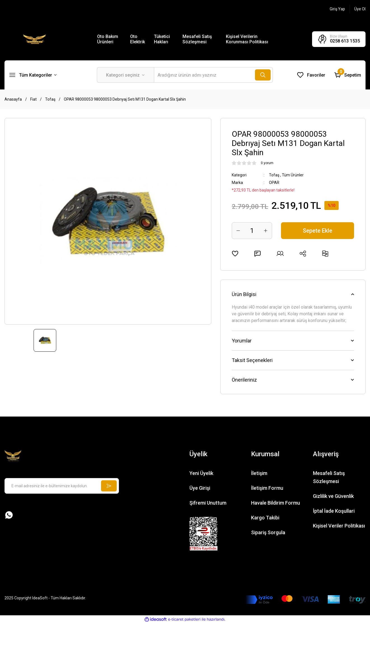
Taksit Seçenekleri (252, 360)
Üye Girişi (199, 488)
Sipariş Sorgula (268, 532)
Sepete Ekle (317, 230)
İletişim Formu (267, 488)
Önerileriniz (244, 380)
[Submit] (109, 485)
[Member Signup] (360, 8)
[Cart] (347, 75)
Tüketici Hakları (162, 39)
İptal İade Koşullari (334, 511)
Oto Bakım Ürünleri (107, 39)
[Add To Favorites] (235, 253)
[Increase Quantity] (266, 231)
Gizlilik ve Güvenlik (333, 496)
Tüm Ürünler (293, 175)
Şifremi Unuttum (207, 503)
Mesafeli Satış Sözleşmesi (197, 39)
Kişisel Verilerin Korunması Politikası (247, 39)
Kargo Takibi (265, 518)
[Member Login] (337, 8)
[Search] (213, 75)
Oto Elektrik (137, 39)
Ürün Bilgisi (244, 294)
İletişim (259, 473)
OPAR (274, 182)
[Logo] (34, 39)
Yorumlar (242, 341)
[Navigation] (33, 74)
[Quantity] (252, 231)
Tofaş (274, 175)
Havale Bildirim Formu (275, 503)
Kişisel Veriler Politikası (339, 526)
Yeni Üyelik (201, 473)
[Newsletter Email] (61, 486)
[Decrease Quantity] (238, 231)
